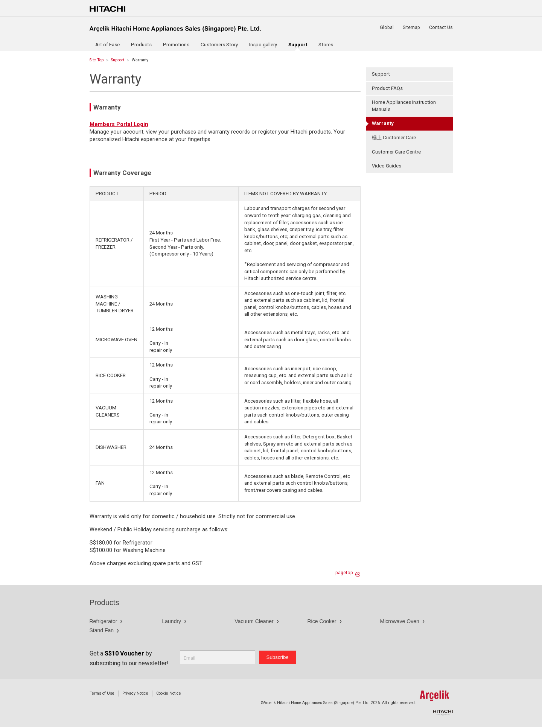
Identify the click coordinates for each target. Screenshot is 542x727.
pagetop (344, 572)
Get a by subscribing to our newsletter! (129, 658)
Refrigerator (103, 621)
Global (387, 27)
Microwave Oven (399, 621)
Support (117, 60)
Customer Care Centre (396, 152)
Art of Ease (107, 44)
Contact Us (441, 27)
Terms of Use (102, 693)
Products (141, 44)
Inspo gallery (263, 44)
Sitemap (411, 27)
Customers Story (219, 44)
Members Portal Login (119, 124)
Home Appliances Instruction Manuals (404, 105)
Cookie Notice (168, 693)
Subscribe (277, 657)
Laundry (171, 621)
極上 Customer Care (394, 137)
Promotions (176, 44)
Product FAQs (387, 88)
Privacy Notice (135, 693)
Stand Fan (102, 630)
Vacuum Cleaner (254, 621)
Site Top (97, 60)
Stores (325, 44)
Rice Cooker (322, 621)
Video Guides (386, 166)
